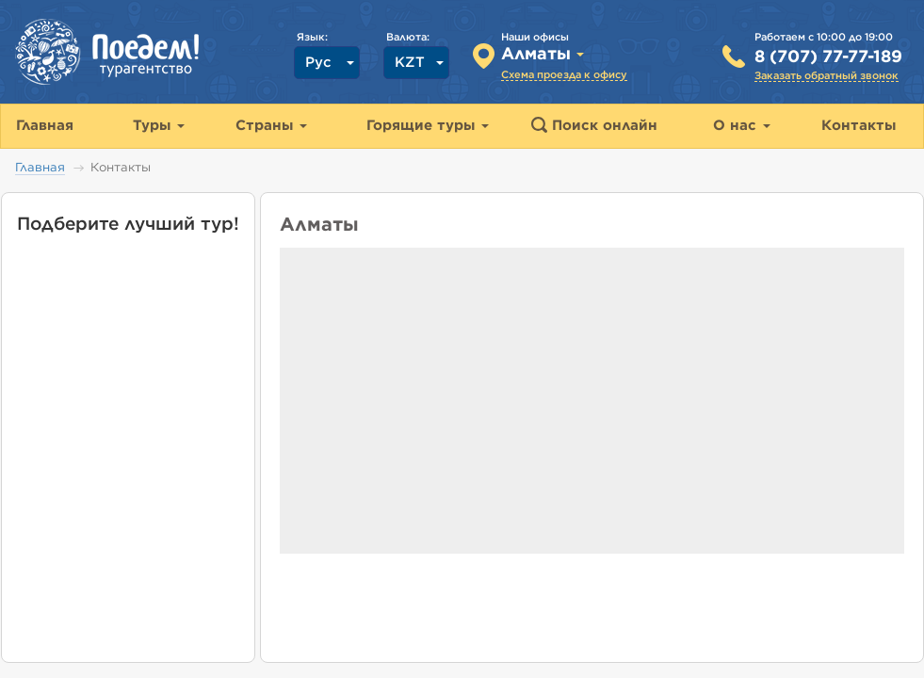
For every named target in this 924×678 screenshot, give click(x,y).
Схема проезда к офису (564, 75)
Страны (271, 126)
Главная (40, 168)
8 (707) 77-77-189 (828, 57)
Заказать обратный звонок (826, 76)
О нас (741, 126)
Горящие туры (427, 126)
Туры (159, 126)
